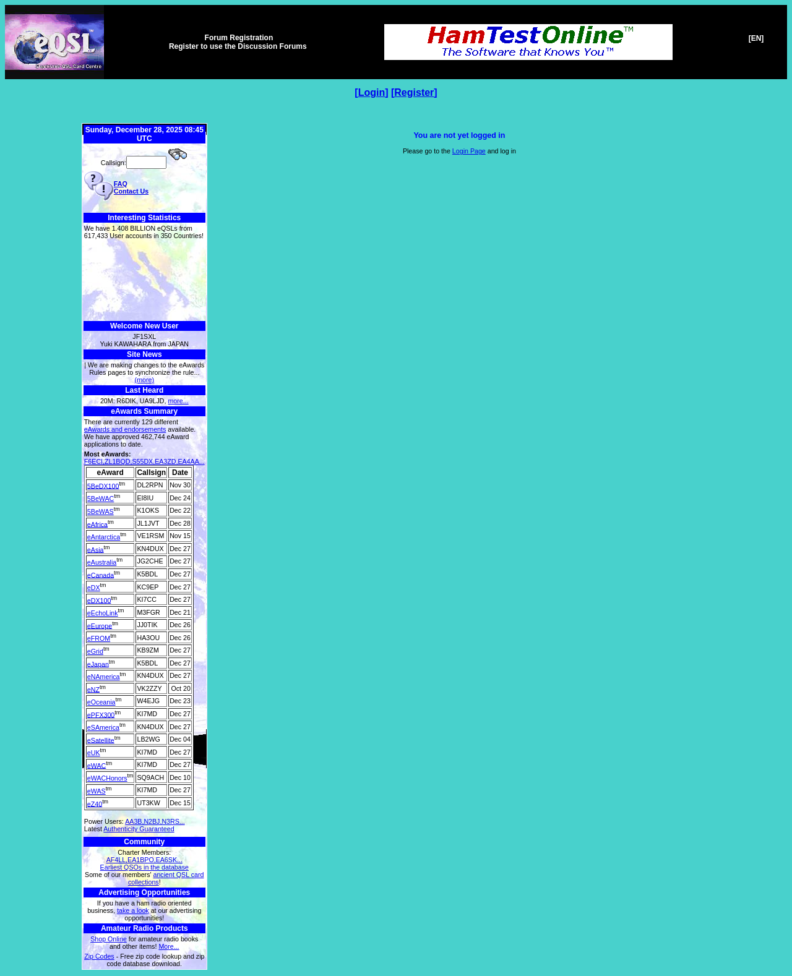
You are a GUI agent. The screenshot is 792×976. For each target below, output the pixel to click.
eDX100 (99, 600)
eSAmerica (103, 727)
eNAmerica (103, 676)
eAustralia (101, 562)
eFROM (98, 638)
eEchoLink (102, 613)
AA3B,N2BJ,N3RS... (155, 821)
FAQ (120, 183)
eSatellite (100, 739)
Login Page (469, 151)
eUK (93, 752)
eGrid (95, 651)
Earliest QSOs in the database (144, 867)
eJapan (98, 663)
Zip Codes (99, 956)
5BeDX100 (103, 485)
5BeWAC (100, 498)
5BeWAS (100, 511)
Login (371, 92)
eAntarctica (103, 537)
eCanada (100, 574)
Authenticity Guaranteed (138, 829)
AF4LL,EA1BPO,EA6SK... (144, 859)
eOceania (101, 702)
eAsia (95, 549)
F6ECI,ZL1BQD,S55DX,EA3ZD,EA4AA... (144, 461)
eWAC (96, 765)
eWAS (96, 791)
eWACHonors (107, 778)
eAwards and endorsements (125, 429)
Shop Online (108, 939)
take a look (133, 910)
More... (168, 946)
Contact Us (131, 191)
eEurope (99, 625)
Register (414, 92)
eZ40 (94, 803)
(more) (144, 379)
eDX (93, 587)
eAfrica (97, 524)
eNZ (93, 689)
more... (178, 401)
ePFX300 (100, 714)
